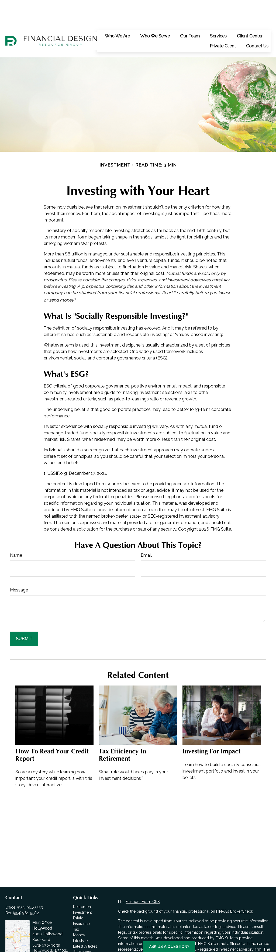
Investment (82, 888)
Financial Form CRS (143, 877)
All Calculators (85, 933)
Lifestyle (80, 916)
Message (19, 565)
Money (79, 911)
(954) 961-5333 (30, 883)
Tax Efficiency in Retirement (122, 730)
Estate (78, 894)
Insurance (81, 899)
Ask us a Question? (169, 946)
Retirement (82, 882)
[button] (117, 11)
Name (16, 531)
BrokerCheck (241, 887)
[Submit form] (24, 614)
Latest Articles (85, 922)
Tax (76, 905)
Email (146, 531)
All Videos (82, 928)
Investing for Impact (211, 727)
